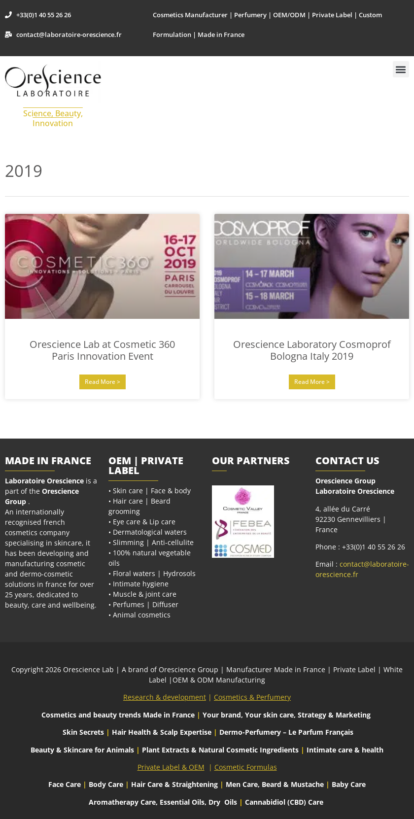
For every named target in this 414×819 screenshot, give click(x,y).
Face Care (65, 784)
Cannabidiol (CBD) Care (284, 802)
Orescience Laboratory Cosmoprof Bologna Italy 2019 (312, 350)
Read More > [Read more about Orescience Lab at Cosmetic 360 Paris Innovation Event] (102, 381)
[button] (401, 69)
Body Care (106, 784)
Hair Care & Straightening (175, 784)
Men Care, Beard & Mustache (275, 784)
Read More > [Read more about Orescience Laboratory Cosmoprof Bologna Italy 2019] (312, 381)
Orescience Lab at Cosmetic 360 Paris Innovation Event (102, 350)
